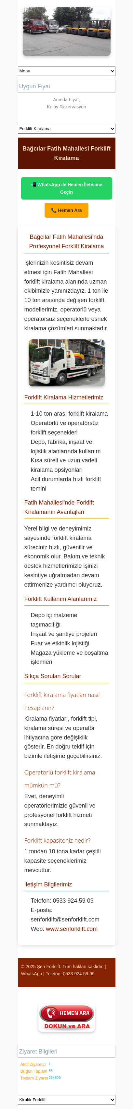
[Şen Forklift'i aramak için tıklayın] (66, 1018)
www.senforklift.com (72, 929)
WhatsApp (31, 973)
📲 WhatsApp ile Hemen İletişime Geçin (66, 188)
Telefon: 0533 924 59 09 (70, 973)
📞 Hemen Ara (66, 210)
